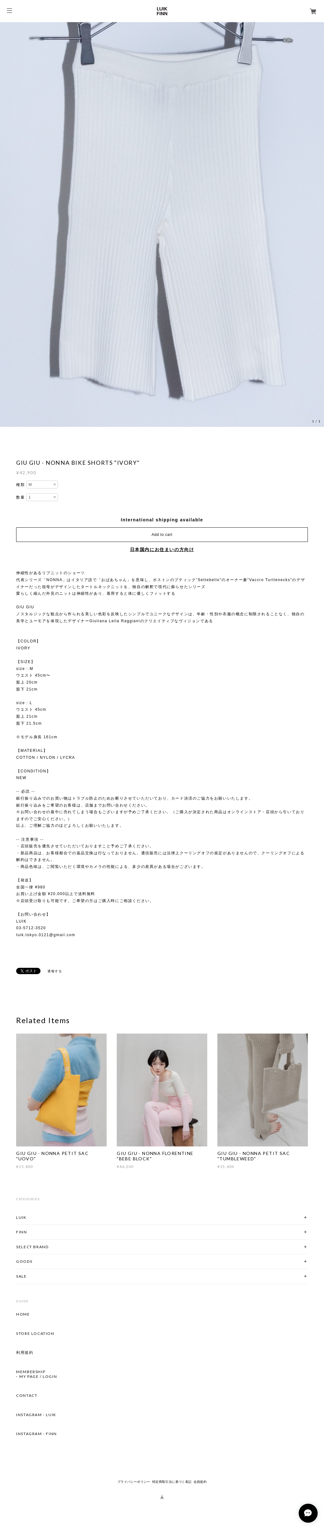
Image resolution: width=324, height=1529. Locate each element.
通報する (54, 971)
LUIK (21, 1217)
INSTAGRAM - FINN (36, 1434)
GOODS (24, 1261)
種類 (20, 484)
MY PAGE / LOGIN (38, 1376)
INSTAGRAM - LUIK (36, 1415)
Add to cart (162, 534)
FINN (21, 1232)
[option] (162, 224)
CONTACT (26, 1395)
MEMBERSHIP (30, 1372)
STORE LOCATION (35, 1333)
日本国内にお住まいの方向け (162, 549)
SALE (21, 1276)
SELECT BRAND (32, 1246)
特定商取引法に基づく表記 (172, 1481)
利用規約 (24, 1352)
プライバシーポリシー (133, 1481)
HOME (23, 1314)
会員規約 (200, 1481)
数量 (20, 497)
